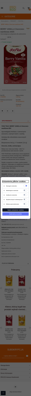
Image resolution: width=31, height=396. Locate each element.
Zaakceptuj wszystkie (15, 214)
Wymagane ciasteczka (11, 186)
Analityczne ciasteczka (11, 195)
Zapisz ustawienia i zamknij (15, 210)
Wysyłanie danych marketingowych (14, 199)
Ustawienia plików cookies (14, 181)
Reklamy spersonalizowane (12, 204)
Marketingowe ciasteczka (12, 190)
